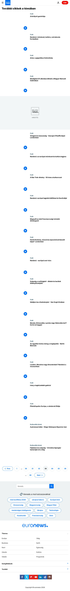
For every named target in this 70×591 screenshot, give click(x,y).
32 (39, 468)
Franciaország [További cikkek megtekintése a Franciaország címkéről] (37, 516)
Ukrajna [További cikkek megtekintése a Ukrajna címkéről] (40, 510)
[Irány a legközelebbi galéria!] (49, 392)
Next (3, 548)
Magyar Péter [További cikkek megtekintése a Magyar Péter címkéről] (52, 505)
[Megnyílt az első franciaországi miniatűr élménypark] (49, 226)
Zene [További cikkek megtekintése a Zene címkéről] (51, 516)
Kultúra (38, 552)
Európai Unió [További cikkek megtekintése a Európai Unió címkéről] (55, 500)
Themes (5, 533)
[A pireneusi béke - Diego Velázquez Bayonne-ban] (49, 434)
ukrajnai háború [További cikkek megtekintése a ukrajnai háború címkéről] (38, 500)
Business (5, 543)
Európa (4, 538)
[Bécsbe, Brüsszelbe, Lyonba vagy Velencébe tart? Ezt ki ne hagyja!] (49, 330)
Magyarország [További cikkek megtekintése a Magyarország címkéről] (35, 505)
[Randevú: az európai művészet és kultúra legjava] (49, 163)
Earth (38, 543)
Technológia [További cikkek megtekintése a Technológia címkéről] (53, 510)
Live (65, 3)
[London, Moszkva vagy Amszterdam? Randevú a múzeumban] (49, 371)
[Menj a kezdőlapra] (7, 2)
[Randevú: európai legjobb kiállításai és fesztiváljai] (49, 205)
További (5, 569)
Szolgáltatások (7, 564)
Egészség (39, 548)
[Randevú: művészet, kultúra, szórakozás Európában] (49, 44)
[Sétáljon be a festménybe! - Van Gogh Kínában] (49, 309)
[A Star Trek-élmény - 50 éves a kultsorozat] (49, 184)
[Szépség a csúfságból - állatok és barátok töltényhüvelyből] (49, 288)
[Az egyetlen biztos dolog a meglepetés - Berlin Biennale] (49, 350)
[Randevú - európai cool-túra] (49, 267)
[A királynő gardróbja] (49, 23)
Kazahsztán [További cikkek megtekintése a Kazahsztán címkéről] (21, 516)
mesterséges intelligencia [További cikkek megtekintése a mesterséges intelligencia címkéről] (21, 510)
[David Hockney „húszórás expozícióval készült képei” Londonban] (49, 246)
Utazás (4, 552)
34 (52, 468)
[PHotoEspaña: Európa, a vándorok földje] (49, 413)
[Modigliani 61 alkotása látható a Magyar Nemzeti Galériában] (49, 85)
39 (30, 475)
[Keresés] (35, 486)
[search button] (51, 486)
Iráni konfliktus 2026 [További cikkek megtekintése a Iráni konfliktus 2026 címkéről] (18, 500)
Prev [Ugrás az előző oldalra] (8, 468)
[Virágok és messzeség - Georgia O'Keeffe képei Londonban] (49, 142)
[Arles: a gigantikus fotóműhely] (49, 65)
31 (32, 468)
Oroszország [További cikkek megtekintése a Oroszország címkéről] (18, 505)
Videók (4, 557)
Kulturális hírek (36, 424)
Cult (31, 14)
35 (59, 468)
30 (26, 468)
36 (65, 468)
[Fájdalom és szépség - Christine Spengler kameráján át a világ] (49, 454)
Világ (38, 538)
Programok (40, 557)
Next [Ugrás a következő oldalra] (38, 475)
